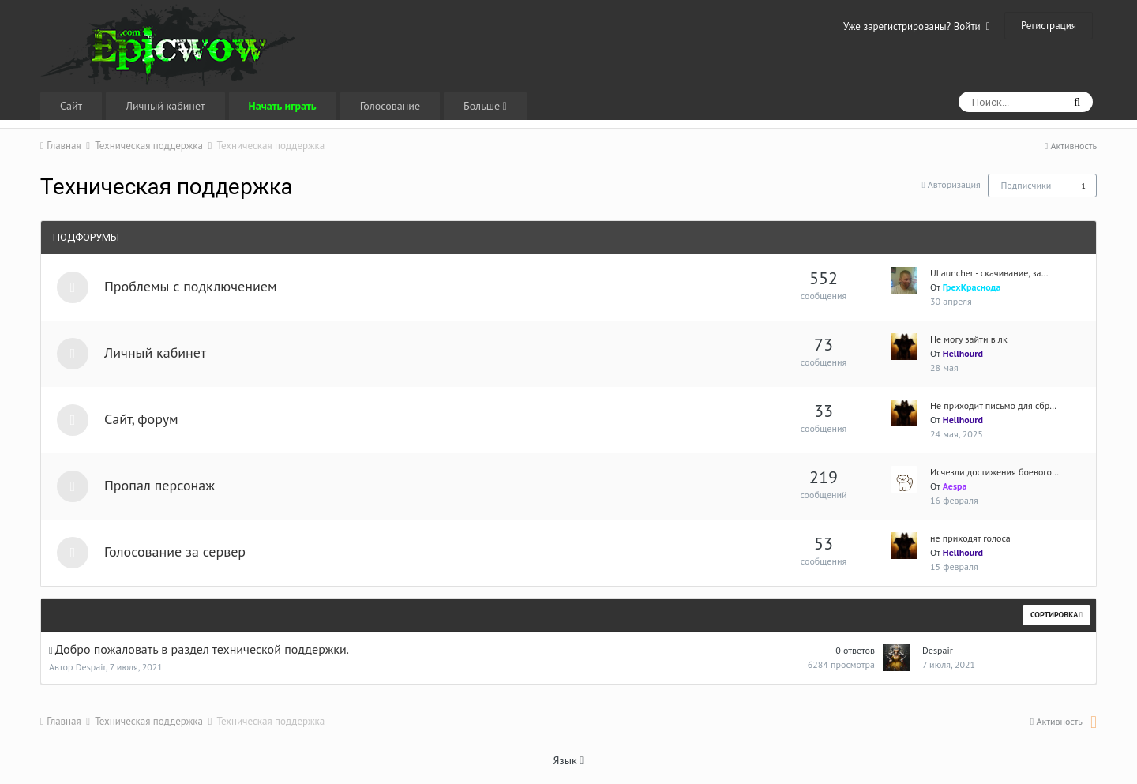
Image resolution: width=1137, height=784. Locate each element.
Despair (91, 667)
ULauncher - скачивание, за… (989, 273)
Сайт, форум (141, 419)
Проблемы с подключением (190, 286)
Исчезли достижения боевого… (994, 472)
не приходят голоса (970, 538)
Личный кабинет (165, 106)
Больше (485, 106)
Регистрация (1048, 25)
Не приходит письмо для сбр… (993, 405)
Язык (568, 760)
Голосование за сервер (175, 551)
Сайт (71, 106)
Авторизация (954, 184)
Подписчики (1025, 185)
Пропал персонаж (159, 485)
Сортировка (1056, 615)
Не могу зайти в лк (969, 339)
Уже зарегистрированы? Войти (916, 26)
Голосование (390, 106)
